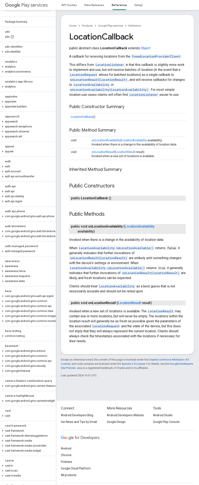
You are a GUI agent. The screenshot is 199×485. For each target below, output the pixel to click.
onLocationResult (103, 152)
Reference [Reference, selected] (119, 5)
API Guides (69, 5)
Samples (140, 5)
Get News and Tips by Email (79, 421)
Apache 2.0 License (133, 363)
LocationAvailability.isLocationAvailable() (116, 248)
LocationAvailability (91, 85)
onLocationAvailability (106, 140)
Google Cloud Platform (76, 468)
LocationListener (110, 65)
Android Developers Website (125, 415)
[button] (27, 51)
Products (87, 25)
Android (66, 448)
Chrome (66, 455)
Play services (26, 5)
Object (145, 48)
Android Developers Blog (77, 415)
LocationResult (125, 152)
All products (69, 475)
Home (73, 25)
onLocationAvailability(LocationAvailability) (109, 90)
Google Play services (110, 25)
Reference (135, 25)
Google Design (116, 421)
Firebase (66, 461)
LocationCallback (82, 116)
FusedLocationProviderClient (156, 56)
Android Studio (163, 415)
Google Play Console (166, 421)
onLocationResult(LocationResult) (98, 80)
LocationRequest (83, 75)
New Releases (94, 5)
